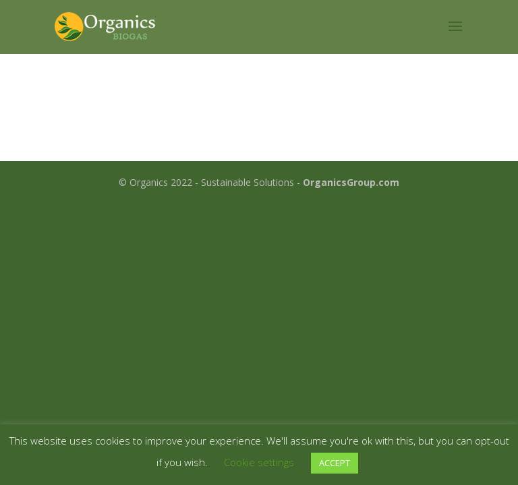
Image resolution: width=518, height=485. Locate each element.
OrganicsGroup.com (351, 182)
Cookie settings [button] (259, 462)
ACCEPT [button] (334, 463)
